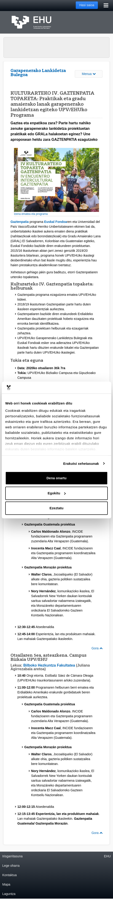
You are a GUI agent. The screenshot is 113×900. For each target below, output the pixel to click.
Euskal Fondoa (55, 222)
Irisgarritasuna (12, 856)
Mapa (6, 884)
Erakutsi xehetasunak (81, 463)
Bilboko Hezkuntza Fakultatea (49, 665)
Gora (96, 648)
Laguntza (9, 894)
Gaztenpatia (20, 222)
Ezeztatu (57, 508)
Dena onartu (56, 478)
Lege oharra (11, 865)
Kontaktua (9, 875)
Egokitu (57, 493)
